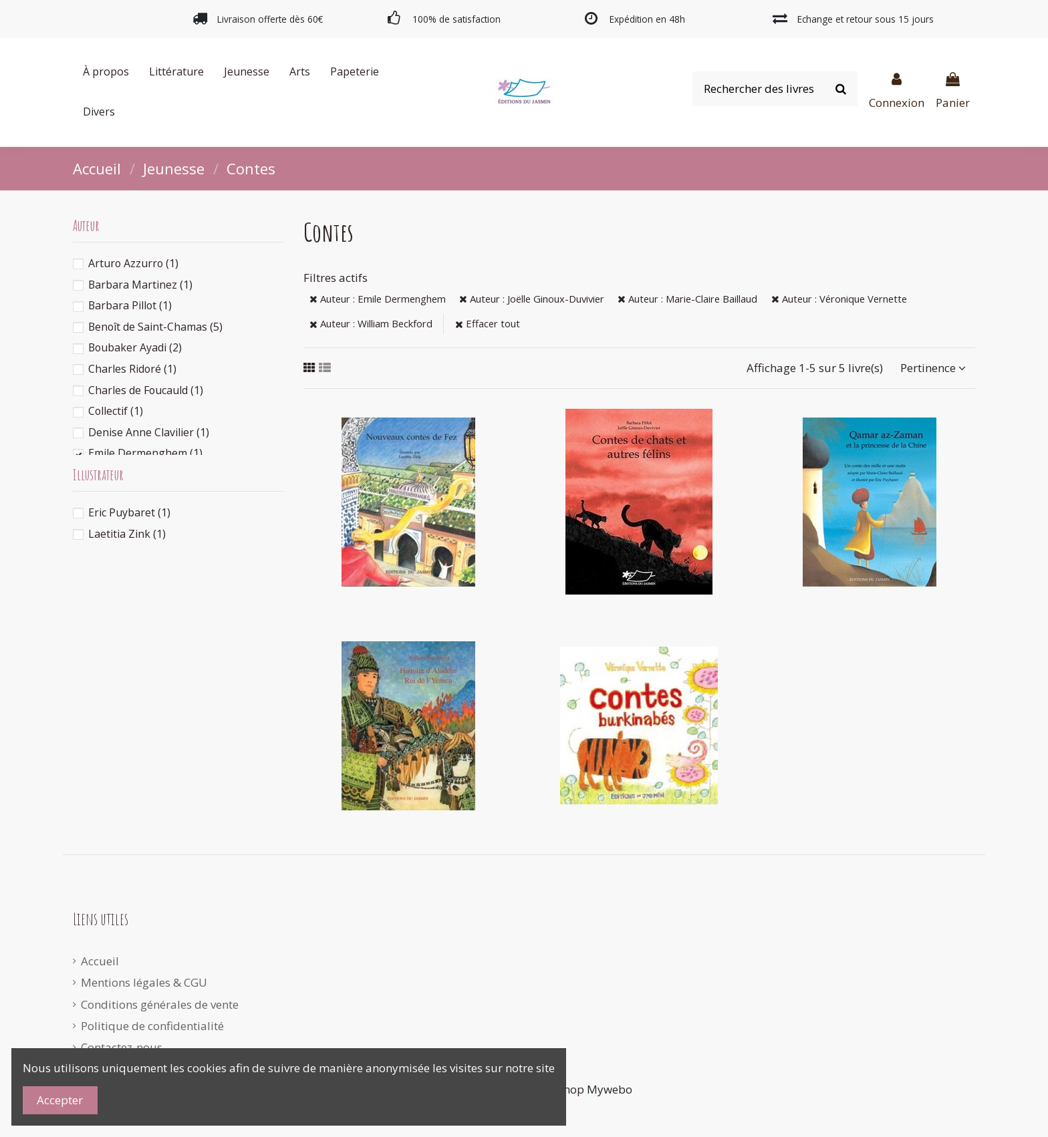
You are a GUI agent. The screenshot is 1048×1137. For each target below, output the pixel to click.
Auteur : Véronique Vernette (839, 298)
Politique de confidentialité (152, 1025)
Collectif (115, 410)
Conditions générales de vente (160, 1004)
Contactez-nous (121, 1047)
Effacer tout (487, 323)
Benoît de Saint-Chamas (155, 326)
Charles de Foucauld (145, 390)
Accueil (100, 961)
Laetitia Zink (127, 533)
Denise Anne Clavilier (148, 432)
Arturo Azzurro (133, 263)
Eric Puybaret (129, 512)
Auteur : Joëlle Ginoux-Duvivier (531, 298)
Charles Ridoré (132, 368)
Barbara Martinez (140, 284)
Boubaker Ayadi (135, 347)
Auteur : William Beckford (370, 323)
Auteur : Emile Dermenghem (377, 298)
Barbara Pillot (130, 305)
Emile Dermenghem (145, 453)
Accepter (60, 1100)
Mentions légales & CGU (144, 982)
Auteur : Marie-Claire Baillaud (687, 298)
